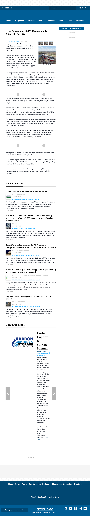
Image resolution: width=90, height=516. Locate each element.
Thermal (30, 199)
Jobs (70, 21)
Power (24, 199)
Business (15, 228)
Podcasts (51, 21)
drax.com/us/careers (22, 171)
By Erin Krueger (18, 194)
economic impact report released (19, 160)
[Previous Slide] (8, 393)
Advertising (54, 508)
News (17, 471)
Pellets (36, 199)
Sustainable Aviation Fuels (21, 255)
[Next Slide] (54, 393)
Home (8, 21)
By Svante (16, 224)
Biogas (14, 199)
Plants (40, 21)
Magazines (19, 21)
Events (61, 21)
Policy (19, 199)
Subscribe (67, 471)
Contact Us (42, 508)
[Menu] (3, 8)
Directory (80, 21)
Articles (31, 21)
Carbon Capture (29, 228)
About (33, 508)
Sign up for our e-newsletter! (71, 28)
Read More (9, 210)
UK (38, 255)
